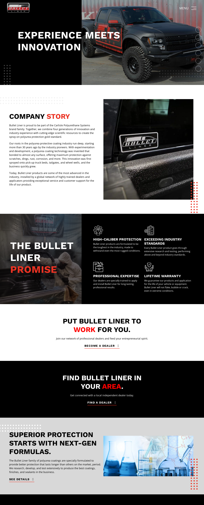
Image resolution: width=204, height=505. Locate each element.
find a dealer (99, 402)
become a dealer (99, 345)
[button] (188, 8)
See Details (19, 479)
